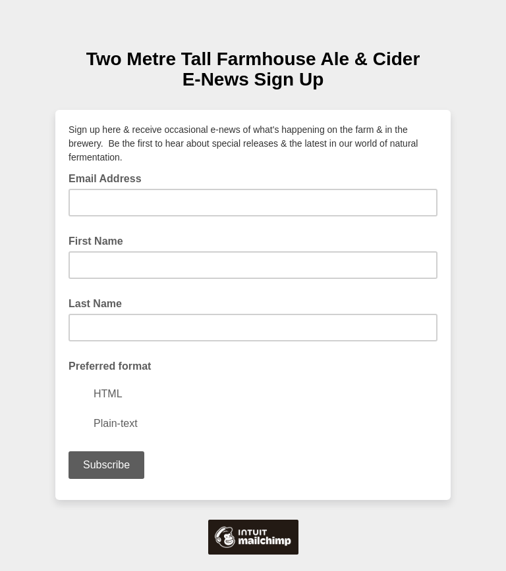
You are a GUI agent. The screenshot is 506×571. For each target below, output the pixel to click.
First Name (96, 241)
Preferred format (110, 366)
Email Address (109, 177)
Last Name (95, 303)
